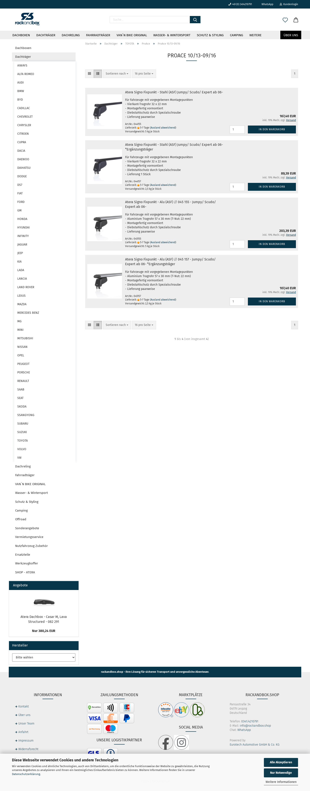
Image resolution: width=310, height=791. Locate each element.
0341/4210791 (249, 721)
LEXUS (21, 296)
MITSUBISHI (25, 338)
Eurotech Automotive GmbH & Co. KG (254, 744)
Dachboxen (21, 35)
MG (19, 321)
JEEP (20, 253)
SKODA (21, 406)
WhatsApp (265, 4)
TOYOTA (22, 440)
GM (19, 210)
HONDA (22, 219)
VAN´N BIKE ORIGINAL (132, 35)
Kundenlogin (289, 4)
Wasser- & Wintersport (171, 35)
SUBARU (22, 423)
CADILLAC (23, 108)
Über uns (291, 35)
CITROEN (23, 134)
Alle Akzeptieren (281, 762)
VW (19, 458)
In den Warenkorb (272, 129)
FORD (21, 202)
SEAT (20, 398)
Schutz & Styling (210, 35)
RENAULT (23, 381)
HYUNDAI (23, 227)
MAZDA (21, 304)
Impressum (26, 740)
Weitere (255, 35)
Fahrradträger (98, 35)
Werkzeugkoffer (26, 563)
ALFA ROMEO (25, 74)
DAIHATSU (24, 168)
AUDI (20, 82)
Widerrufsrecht (28, 749)
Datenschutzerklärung (26, 774)
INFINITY (23, 236)
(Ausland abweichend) (163, 127)
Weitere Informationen (281, 782)
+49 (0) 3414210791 (240, 4)
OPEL (20, 355)
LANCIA (22, 279)
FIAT (20, 193)
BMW (20, 91)
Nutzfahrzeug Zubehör (31, 546)
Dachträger (45, 35)
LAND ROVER (25, 287)
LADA (20, 270)
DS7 (19, 185)
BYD (20, 99)
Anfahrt (23, 732)
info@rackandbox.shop (255, 725)
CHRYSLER (24, 125)
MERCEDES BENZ (28, 313)
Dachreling (71, 35)
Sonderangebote (27, 528)
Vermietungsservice (29, 537)
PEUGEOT (23, 364)
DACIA (21, 151)
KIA (19, 261)
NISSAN (22, 347)
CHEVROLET (25, 117)
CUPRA (21, 142)
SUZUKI (22, 432)
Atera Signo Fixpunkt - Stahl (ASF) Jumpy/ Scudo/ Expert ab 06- (174, 92)
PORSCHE (23, 372)
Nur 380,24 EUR (43, 631)
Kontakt (23, 706)
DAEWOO (23, 159)
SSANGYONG (25, 415)
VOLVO (21, 449)
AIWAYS (22, 65)
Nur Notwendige (281, 773)
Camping (236, 35)
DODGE (22, 176)
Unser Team (26, 723)
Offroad (20, 519)
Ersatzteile (22, 555)
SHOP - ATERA (25, 572)
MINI (20, 330)
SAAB (20, 389)
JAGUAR (22, 244)
